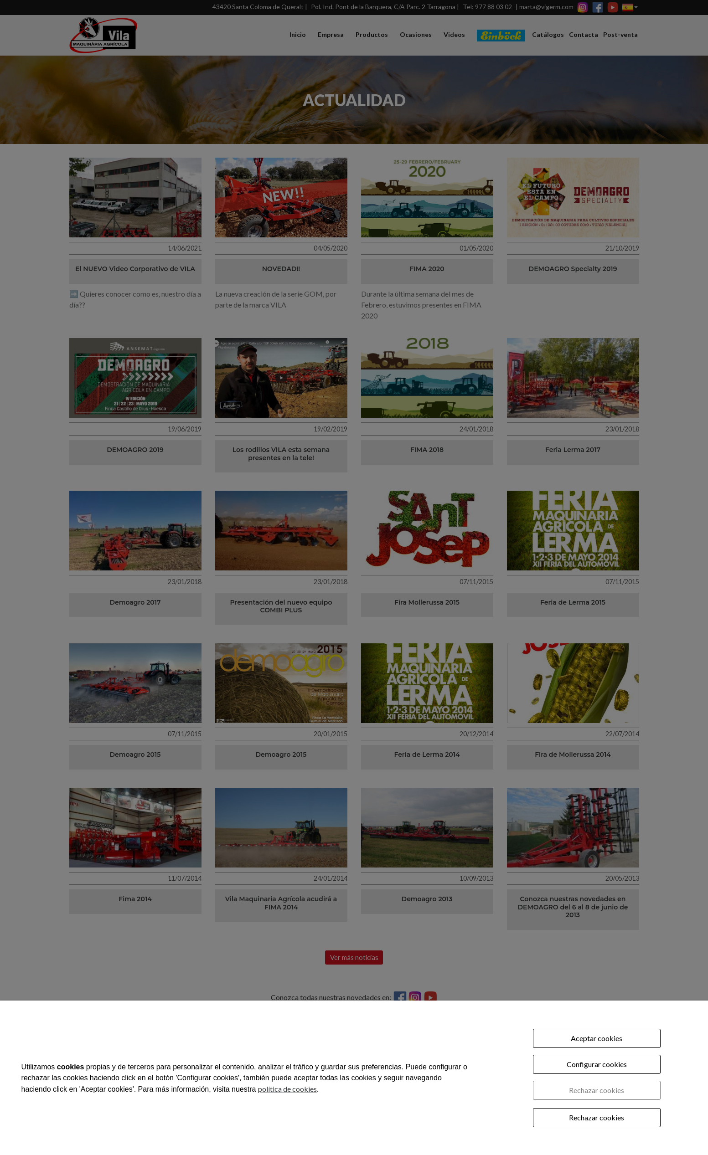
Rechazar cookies (596, 1090)
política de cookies (287, 1088)
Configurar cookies (597, 1064)
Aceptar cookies (596, 1038)
